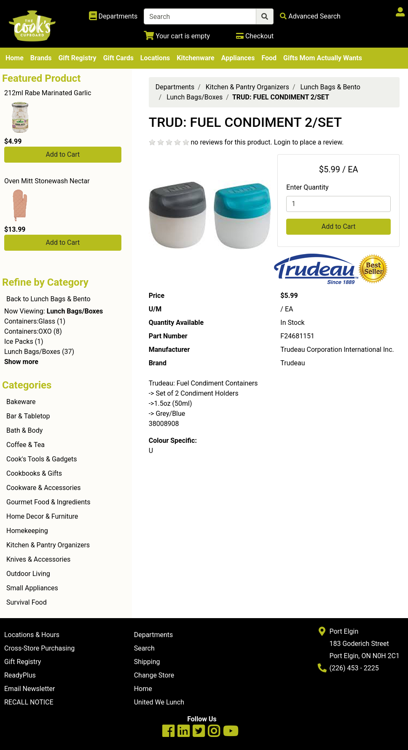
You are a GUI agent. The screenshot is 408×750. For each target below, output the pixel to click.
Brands (41, 58)
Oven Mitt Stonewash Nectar (47, 181)
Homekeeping (27, 531)
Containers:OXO (28, 331)
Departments (175, 87)
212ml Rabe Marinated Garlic (47, 93)
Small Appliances (32, 588)
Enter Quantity (307, 187)
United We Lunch (159, 702)
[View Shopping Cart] (177, 36)
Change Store (154, 675)
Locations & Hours (31, 635)
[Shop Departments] (113, 16)
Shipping (147, 662)
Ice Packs (18, 342)
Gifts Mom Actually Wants (322, 58)
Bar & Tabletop (28, 416)
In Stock (292, 323)
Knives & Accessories (38, 559)
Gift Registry (77, 58)
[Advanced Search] (310, 16)
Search (144, 648)
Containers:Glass (29, 321)
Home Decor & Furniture (42, 516)
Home (14, 58)
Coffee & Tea (25, 445)
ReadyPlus (20, 675)
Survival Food (26, 602)
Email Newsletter (29, 689)
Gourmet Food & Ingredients (48, 502)
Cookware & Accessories (43, 488)
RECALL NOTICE (29, 702)
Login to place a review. (309, 142)
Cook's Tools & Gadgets (41, 459)
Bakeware (21, 402)
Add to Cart (63, 154)
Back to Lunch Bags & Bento (48, 299)
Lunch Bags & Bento (330, 87)
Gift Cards (118, 58)
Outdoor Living (28, 574)
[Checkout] (255, 36)
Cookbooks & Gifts (34, 473)
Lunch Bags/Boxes (32, 352)
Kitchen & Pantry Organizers (48, 545)
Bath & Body (24, 430)
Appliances (238, 58)
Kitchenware (195, 58)
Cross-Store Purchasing (39, 648)
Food (268, 58)
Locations (155, 58)
